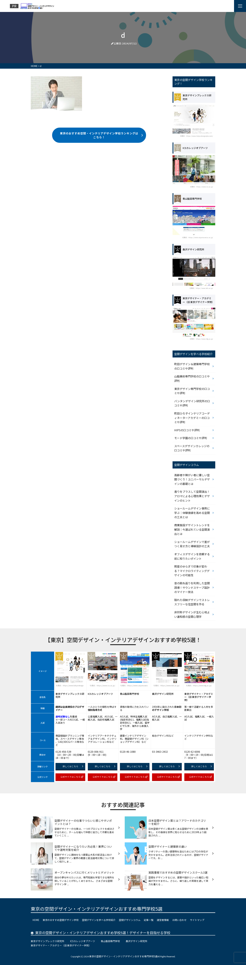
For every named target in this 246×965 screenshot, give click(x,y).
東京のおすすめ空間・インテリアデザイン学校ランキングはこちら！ (101, 135)
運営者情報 (163, 920)
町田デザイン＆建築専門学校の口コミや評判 (192, 366)
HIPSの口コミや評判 (187, 430)
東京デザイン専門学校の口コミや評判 (192, 391)
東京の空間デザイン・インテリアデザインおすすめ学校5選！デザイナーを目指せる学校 (102, 932)
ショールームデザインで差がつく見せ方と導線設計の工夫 (192, 544)
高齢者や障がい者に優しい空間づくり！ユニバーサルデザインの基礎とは (192, 479)
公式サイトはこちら (71, 776)
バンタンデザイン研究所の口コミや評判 (192, 403)
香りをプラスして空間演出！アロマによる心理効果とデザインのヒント (192, 496)
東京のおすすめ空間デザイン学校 (61, 920)
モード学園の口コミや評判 (190, 438)
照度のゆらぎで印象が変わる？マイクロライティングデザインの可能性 (192, 570)
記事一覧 (148, 920)
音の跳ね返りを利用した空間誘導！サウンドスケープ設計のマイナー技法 (192, 587)
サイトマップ (197, 920)
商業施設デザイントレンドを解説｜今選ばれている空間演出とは (192, 529)
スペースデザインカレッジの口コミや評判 (191, 448)
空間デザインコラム (129, 920)
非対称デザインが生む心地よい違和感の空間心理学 (192, 614)
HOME (35, 920)
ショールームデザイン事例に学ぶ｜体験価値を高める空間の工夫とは (192, 512)
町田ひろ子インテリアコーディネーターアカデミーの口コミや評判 (192, 417)
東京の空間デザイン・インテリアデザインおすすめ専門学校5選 (96, 908)
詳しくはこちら (73, 766)
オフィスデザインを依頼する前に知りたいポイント (192, 556)
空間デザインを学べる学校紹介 (98, 920)
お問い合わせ (179, 920)
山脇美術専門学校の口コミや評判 (192, 378)
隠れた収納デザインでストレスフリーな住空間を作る (192, 602)
